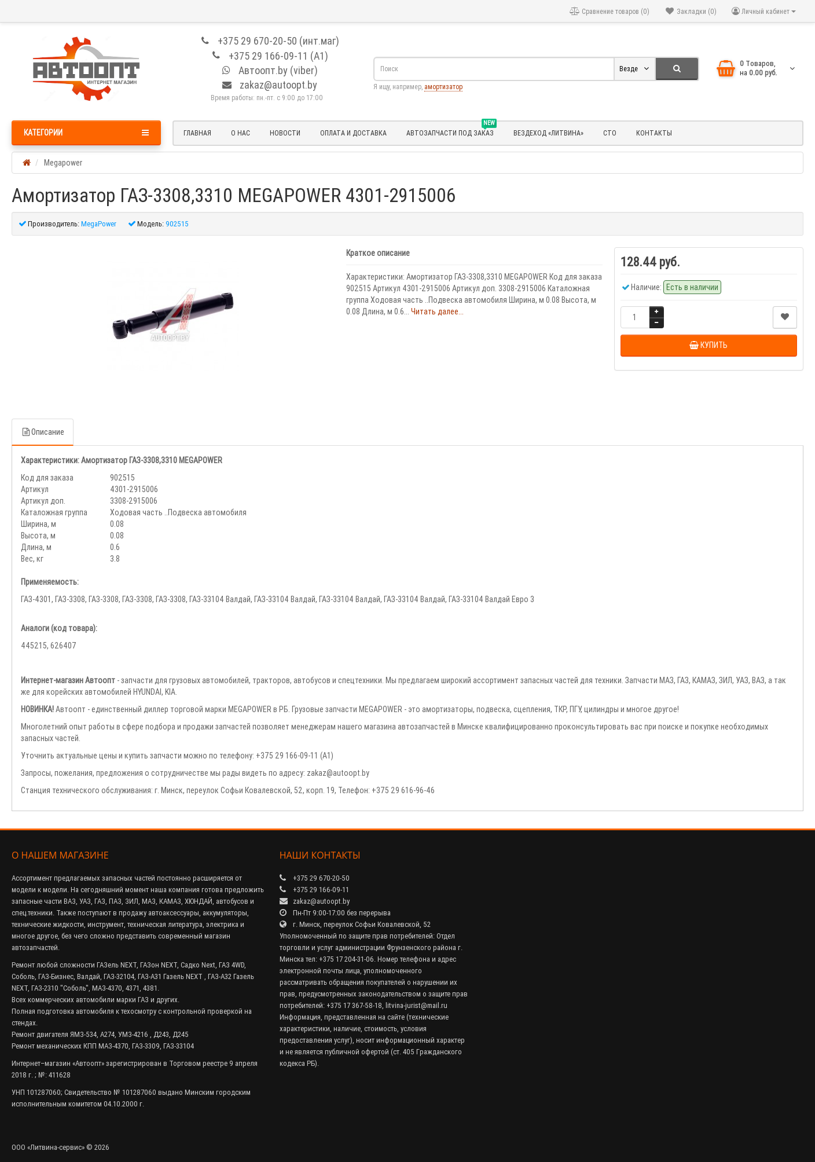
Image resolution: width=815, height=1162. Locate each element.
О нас (240, 133)
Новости (285, 133)
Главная (197, 133)
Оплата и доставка (353, 133)
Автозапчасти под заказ (451, 131)
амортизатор (443, 86)
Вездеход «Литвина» (548, 133)
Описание (42, 432)
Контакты (654, 133)
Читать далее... (437, 311)
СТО (609, 133)
